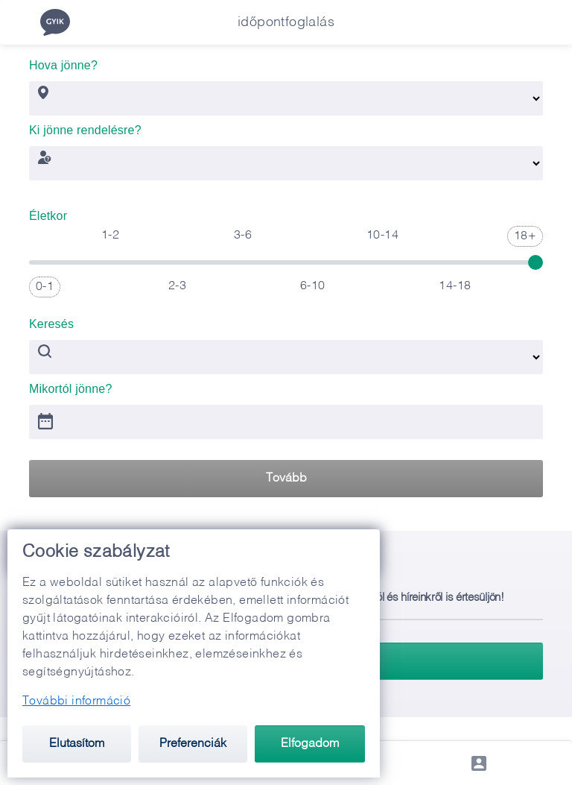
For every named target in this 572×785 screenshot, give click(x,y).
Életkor (48, 211)
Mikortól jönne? (70, 384)
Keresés (51, 319)
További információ (76, 701)
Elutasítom (76, 744)
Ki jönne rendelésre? (85, 125)
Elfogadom (310, 744)
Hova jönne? (63, 61)
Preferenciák (192, 744)
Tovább (286, 479)
